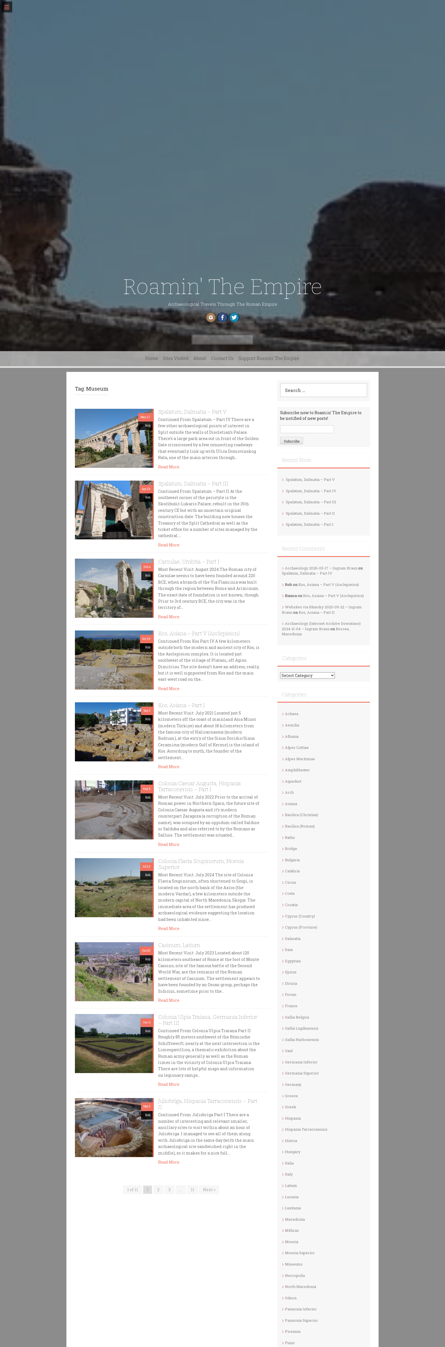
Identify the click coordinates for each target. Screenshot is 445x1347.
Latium (291, 1185)
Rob (147, 426)
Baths (290, 837)
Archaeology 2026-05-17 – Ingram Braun (321, 568)
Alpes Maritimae (300, 758)
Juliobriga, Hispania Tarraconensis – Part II (207, 1104)
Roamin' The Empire (222, 287)
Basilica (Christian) (301, 814)
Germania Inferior (301, 1062)
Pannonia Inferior (301, 1309)
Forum (291, 994)
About (199, 358)
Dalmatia (293, 938)
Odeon (291, 1297)
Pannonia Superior (301, 1320)
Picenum (293, 1331)
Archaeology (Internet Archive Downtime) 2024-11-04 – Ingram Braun (321, 626)
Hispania (293, 1118)
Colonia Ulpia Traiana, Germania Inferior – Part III (207, 1020)
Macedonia (295, 1219)
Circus (290, 882)
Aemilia (292, 725)
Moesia (291, 1241)
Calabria (292, 870)
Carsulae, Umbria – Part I (188, 561)
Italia (289, 1163)
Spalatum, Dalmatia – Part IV (311, 490)
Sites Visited (175, 358)
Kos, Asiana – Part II (317, 612)
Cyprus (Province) (301, 927)
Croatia (291, 904)
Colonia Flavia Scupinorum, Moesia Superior (201, 864)
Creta (290, 893)
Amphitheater (297, 769)
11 (192, 1189)
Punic (290, 1342)
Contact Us (222, 358)
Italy (289, 1174)
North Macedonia (300, 1286)
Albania (292, 736)
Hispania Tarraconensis (306, 1129)
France (291, 1005)
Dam (289, 949)
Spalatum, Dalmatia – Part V (192, 412)
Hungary (293, 1151)
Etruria (291, 983)
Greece (291, 1095)
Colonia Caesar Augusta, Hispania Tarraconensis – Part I (199, 786)
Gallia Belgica (297, 1017)
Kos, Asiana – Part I (181, 705)
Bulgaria (292, 859)
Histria (291, 1140)
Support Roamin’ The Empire (268, 358)
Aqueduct (293, 781)
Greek (290, 1106)
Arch (289, 792)
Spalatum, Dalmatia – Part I (309, 524)
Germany (293, 1084)
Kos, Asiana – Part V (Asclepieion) (199, 633)
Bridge (291, 848)
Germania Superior (302, 1073)
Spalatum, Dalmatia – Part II (310, 513)
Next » (209, 1189)
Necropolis (295, 1275)
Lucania (292, 1196)
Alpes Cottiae (297, 747)
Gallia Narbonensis (302, 1039)
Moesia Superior (300, 1252)
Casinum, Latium (179, 945)
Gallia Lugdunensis (301, 1028)
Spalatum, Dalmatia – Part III (193, 483)
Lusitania (293, 1207)
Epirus (291, 972)
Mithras (292, 1230)
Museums (294, 1264)
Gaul (289, 1050)
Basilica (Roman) (300, 826)
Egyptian (293, 960)
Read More (168, 467)
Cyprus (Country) (300, 916)
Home (151, 358)
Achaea (291, 713)
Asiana (291, 803)
